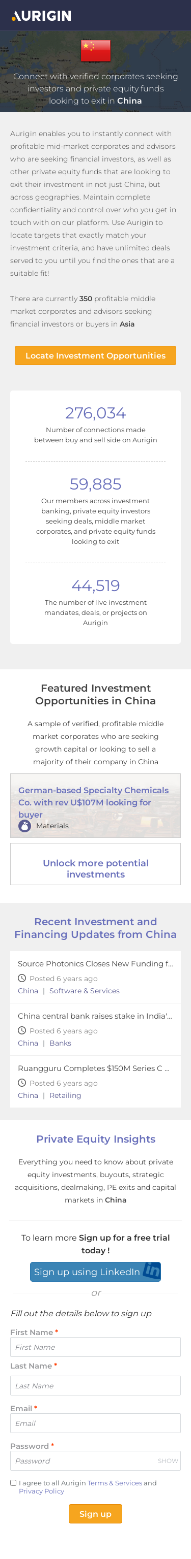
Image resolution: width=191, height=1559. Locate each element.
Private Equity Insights (95, 1139)
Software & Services (84, 990)
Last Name (33, 1366)
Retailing (65, 1095)
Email (23, 1408)
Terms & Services (115, 1483)
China (28, 990)
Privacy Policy (41, 1491)
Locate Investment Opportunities (95, 356)
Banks (60, 1043)
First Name (34, 1332)
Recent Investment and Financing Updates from (95, 928)
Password (32, 1446)
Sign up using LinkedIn (87, 1272)
